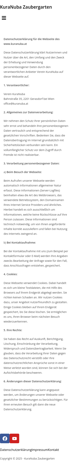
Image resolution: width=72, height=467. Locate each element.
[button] (36, 18)
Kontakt (53, 449)
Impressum (40, 449)
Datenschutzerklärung (16, 449)
